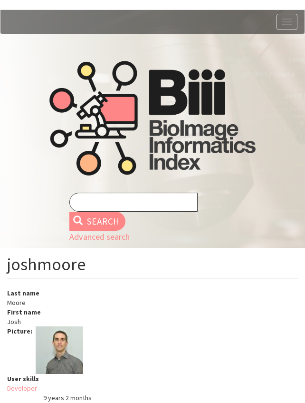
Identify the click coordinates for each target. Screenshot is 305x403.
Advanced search (99, 236)
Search (96, 221)
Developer (22, 388)
